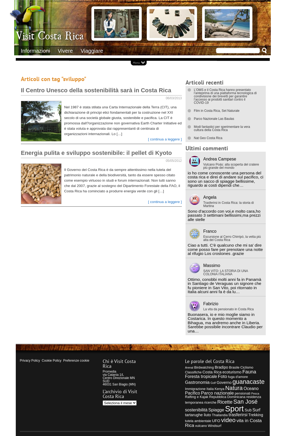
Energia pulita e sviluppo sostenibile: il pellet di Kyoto (96, 153)
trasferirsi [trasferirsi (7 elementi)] (238, 414)
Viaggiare (92, 51)
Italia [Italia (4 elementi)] (210, 389)
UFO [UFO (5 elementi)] (216, 421)
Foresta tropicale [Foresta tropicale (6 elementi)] (201, 376)
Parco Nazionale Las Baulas (214, 119)
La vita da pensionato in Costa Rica (228, 309)
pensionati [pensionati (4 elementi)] (243, 393)
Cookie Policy (51, 360)
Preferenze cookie (76, 360)
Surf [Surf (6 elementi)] (256, 409)
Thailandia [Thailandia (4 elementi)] (220, 415)
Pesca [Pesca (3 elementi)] (255, 393)
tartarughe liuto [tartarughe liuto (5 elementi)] (198, 415)
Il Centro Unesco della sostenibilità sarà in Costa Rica (96, 90)
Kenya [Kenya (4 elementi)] (219, 389)
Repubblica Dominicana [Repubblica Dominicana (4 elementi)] (227, 397)
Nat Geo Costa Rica (208, 138)
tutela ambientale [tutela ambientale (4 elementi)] (198, 421)
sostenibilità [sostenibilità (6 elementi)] (196, 409)
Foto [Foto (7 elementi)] (222, 376)
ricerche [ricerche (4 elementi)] (210, 402)
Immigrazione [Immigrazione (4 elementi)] (195, 389)
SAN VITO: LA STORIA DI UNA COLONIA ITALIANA (225, 272)
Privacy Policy (30, 360)
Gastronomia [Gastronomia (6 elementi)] (197, 382)
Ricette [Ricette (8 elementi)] (225, 402)
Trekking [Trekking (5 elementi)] (255, 415)
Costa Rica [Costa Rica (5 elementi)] (211, 372)
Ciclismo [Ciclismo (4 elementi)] (246, 367)
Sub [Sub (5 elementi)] (248, 410)
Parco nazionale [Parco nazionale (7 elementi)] (217, 393)
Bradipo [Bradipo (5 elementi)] (221, 367)
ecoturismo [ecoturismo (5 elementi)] (231, 372)
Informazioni (35, 51)
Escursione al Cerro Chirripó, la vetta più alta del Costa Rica (232, 238)
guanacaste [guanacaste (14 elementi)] (248, 381)
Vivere (65, 51)
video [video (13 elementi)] (228, 420)
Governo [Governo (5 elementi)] (224, 382)
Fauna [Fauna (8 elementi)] (249, 371)
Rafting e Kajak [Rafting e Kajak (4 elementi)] (196, 397)
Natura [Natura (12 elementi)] (233, 388)
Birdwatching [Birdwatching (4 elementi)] (204, 367)
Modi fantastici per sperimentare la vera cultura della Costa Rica (222, 128)
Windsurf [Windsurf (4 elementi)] (214, 426)
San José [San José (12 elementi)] (245, 401)
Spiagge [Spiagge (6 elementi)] (216, 409)
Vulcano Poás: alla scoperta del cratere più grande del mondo (231, 166)
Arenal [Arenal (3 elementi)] (189, 367)
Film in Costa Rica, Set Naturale (217, 111)
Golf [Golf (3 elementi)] (213, 382)
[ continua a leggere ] (165, 139)
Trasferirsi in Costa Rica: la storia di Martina (228, 204)
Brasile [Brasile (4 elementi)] (234, 367)
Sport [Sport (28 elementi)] (234, 408)
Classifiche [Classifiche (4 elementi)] (193, 372)
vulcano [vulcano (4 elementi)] (201, 426)
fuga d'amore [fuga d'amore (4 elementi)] (238, 377)
